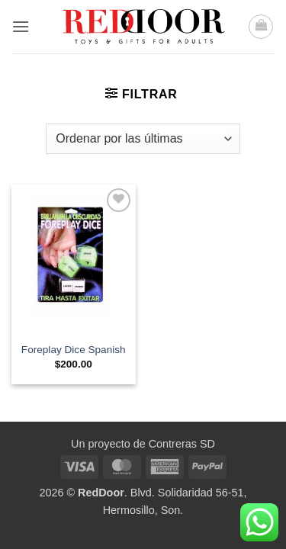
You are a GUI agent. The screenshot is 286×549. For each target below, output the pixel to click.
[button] (20, 26)
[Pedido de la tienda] (142, 139)
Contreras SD (182, 444)
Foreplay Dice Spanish (73, 349)
